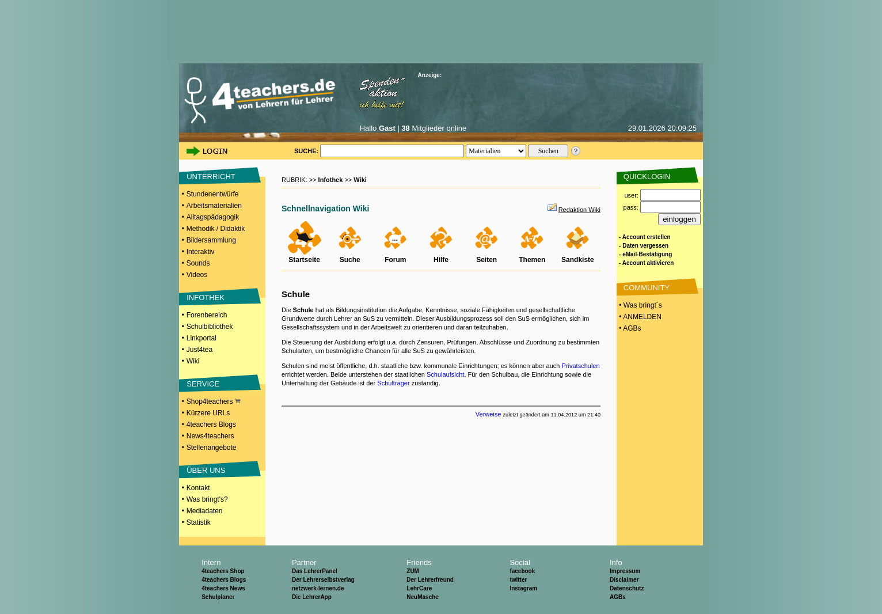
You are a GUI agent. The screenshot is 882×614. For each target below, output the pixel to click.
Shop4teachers (214, 401)
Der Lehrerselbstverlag (323, 580)
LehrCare (419, 588)
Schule (296, 294)
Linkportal (201, 338)
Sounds (198, 263)
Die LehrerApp (312, 597)
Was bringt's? (207, 499)
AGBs (618, 597)
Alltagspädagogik (213, 217)
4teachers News (223, 588)
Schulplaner (218, 597)
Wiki (193, 361)
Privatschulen (581, 365)
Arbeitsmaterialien (214, 206)
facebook (522, 571)
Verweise (488, 414)
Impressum (625, 571)
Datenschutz (627, 588)
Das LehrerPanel (314, 571)
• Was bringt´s (639, 305)
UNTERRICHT (211, 176)
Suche (350, 260)
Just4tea (199, 350)
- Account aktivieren (646, 263)
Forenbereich (207, 315)
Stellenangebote (212, 448)
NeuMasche (422, 597)
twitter (518, 580)
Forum (395, 260)
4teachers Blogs (211, 424)
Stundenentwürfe (213, 194)
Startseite (304, 260)
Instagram (523, 588)
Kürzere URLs (208, 413)
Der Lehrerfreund (430, 580)
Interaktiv (201, 252)
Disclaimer (624, 580)
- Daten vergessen (643, 245)
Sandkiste (577, 260)
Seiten (486, 260)
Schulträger (393, 383)
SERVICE (203, 384)
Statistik (199, 522)
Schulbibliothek (210, 327)
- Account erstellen (645, 237)
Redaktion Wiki (579, 209)
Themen (532, 260)
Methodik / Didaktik (216, 229)
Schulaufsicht (445, 374)
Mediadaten (205, 511)
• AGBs (629, 328)
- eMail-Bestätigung (645, 254)
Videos (197, 275)
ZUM (412, 571)
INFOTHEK (206, 297)
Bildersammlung (211, 240)
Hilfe (441, 260)
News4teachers (210, 436)
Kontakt (198, 488)
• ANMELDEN (639, 317)
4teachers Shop (223, 571)
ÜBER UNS (206, 470)
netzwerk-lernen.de (318, 588)
